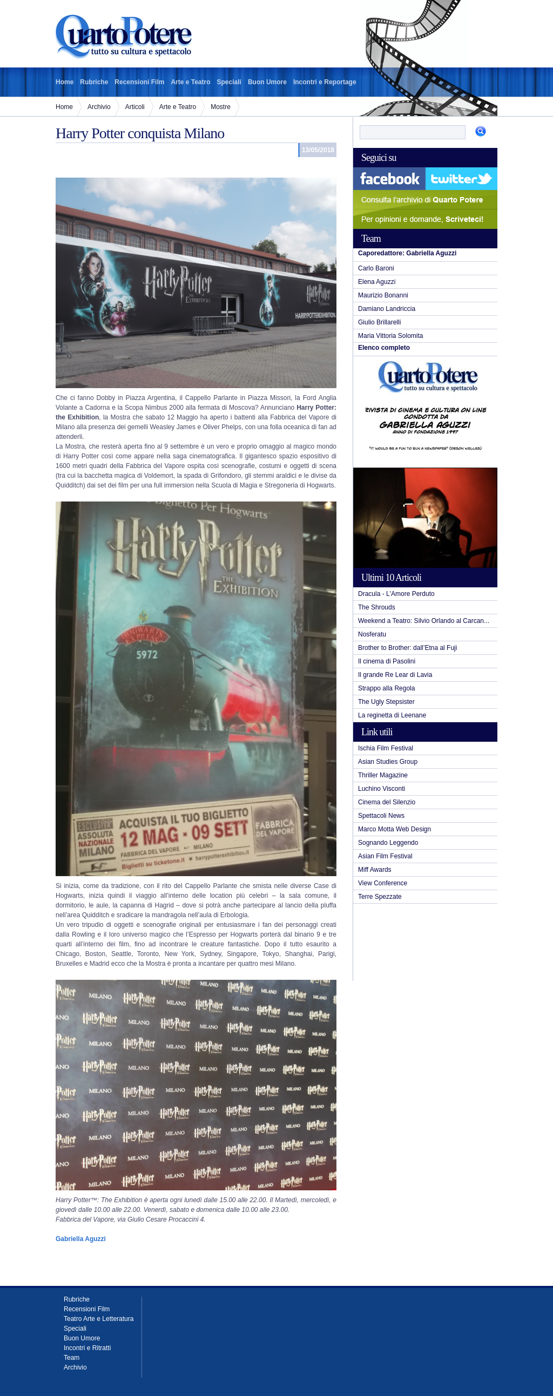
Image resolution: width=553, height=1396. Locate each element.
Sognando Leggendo (388, 842)
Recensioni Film (139, 82)
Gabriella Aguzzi (81, 1239)
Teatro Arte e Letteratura (98, 1319)
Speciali (229, 82)
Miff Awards (375, 869)
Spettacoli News (381, 815)
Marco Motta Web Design (394, 829)
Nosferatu (372, 634)
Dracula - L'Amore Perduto (396, 594)
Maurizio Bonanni (383, 295)
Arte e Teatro (190, 82)
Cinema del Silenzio (386, 802)
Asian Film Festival (385, 856)
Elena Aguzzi (376, 282)
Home (64, 82)
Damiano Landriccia (386, 309)
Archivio (99, 107)
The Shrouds (376, 607)
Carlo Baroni (376, 268)
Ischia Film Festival (385, 748)
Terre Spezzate (380, 896)
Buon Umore (267, 82)
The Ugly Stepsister (386, 702)
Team (71, 1357)
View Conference (382, 883)
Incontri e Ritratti (87, 1348)
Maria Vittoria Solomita (390, 336)
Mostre (221, 107)
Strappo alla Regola (386, 688)
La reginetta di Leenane (392, 715)
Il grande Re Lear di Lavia (395, 675)
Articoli (135, 107)
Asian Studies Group (387, 761)
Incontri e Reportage (324, 82)
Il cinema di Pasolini (386, 661)
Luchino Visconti (381, 788)
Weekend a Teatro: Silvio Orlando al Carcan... (423, 621)
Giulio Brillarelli (379, 322)
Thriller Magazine (383, 775)
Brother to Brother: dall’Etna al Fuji (407, 648)
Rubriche (94, 82)
